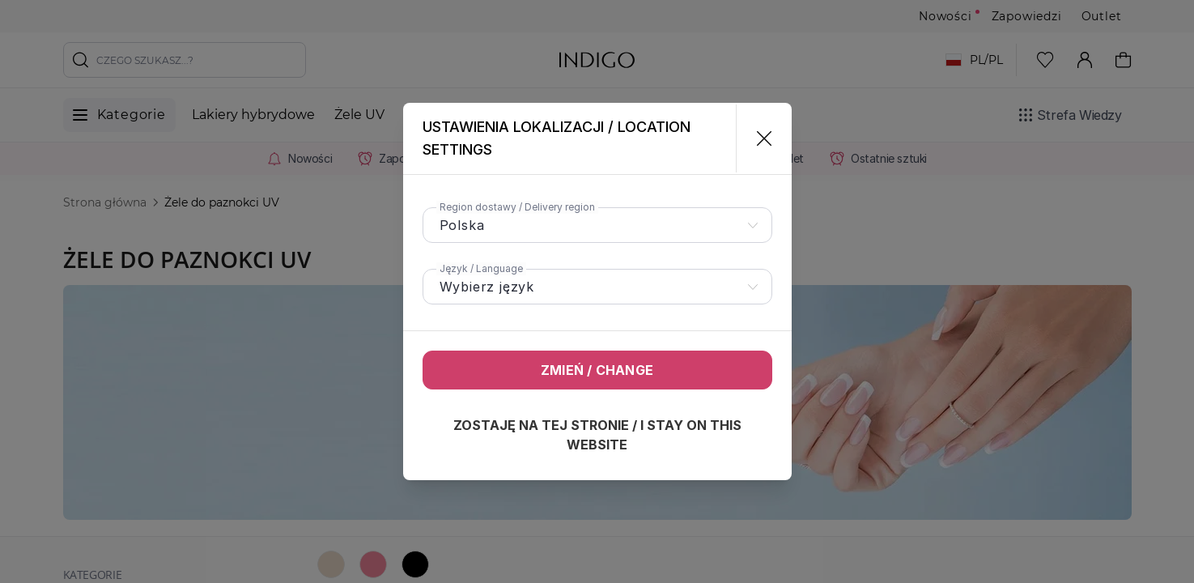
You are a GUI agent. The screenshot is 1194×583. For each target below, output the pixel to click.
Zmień (597, 370)
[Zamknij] (757, 138)
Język (481, 268)
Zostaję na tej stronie (597, 435)
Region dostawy (517, 207)
